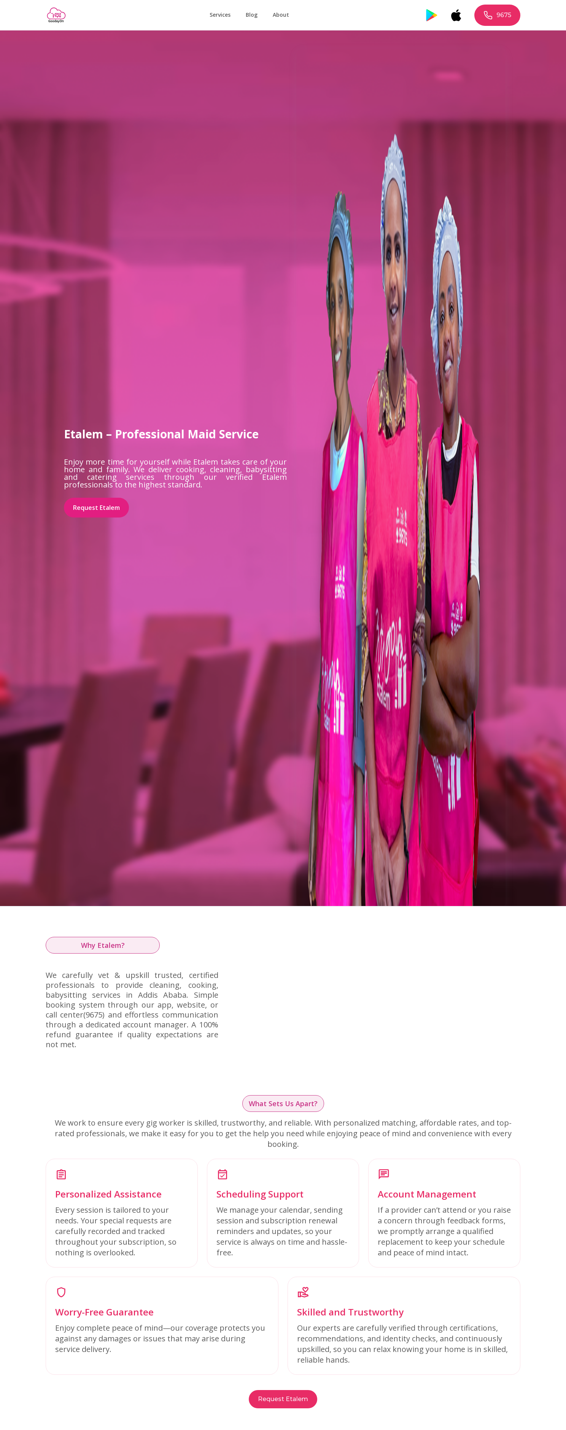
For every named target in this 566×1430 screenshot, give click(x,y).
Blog (252, 14)
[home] (56, 15)
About (281, 14)
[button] (220, 15)
